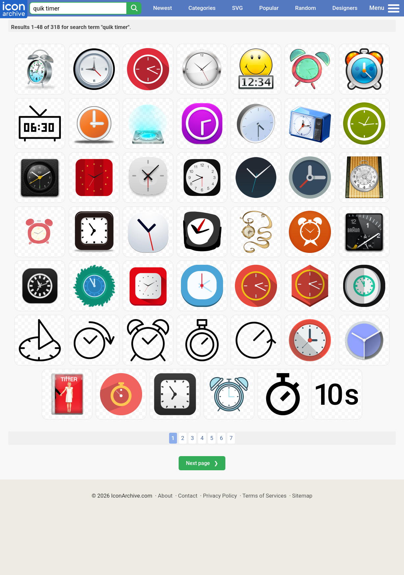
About (165, 495)
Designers (344, 8)
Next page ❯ (202, 463)
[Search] (133, 8)
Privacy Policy (220, 495)
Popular (269, 8)
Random (305, 8)
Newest (162, 8)
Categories (202, 8)
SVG (237, 8)
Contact (187, 495)
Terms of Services (264, 495)
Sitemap (302, 495)
